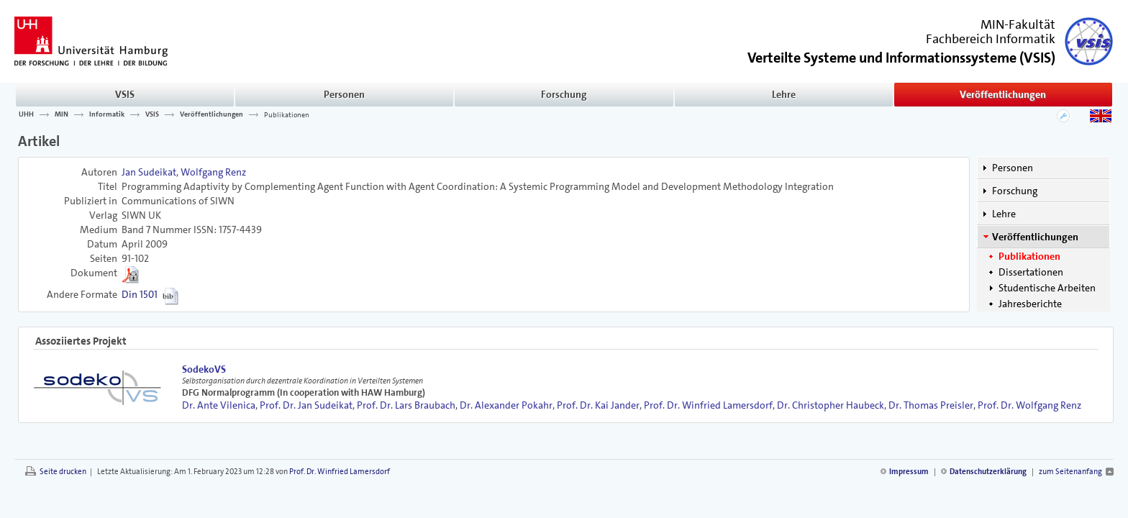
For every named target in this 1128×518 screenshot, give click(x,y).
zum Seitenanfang (1070, 471)
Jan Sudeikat (149, 171)
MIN (61, 114)
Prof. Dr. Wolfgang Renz (1029, 405)
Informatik (106, 114)
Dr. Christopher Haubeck (830, 405)
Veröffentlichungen (1003, 94)
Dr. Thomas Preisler (930, 405)
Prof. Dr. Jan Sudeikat (306, 405)
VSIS (125, 94)
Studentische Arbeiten (1047, 287)
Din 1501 (140, 294)
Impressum (909, 471)
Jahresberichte (1030, 303)
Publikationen (286, 114)
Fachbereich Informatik (990, 38)
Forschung (564, 94)
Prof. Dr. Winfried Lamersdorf (708, 405)
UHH (26, 114)
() (901, 56)
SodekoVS (204, 369)
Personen (344, 94)
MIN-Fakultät (1018, 24)
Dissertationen (1031, 271)
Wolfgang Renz (213, 171)
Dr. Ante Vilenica (218, 405)
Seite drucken (63, 471)
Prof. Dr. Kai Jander (598, 405)
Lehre (784, 94)
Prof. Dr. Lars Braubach (406, 405)
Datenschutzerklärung (988, 471)
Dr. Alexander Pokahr (506, 405)
